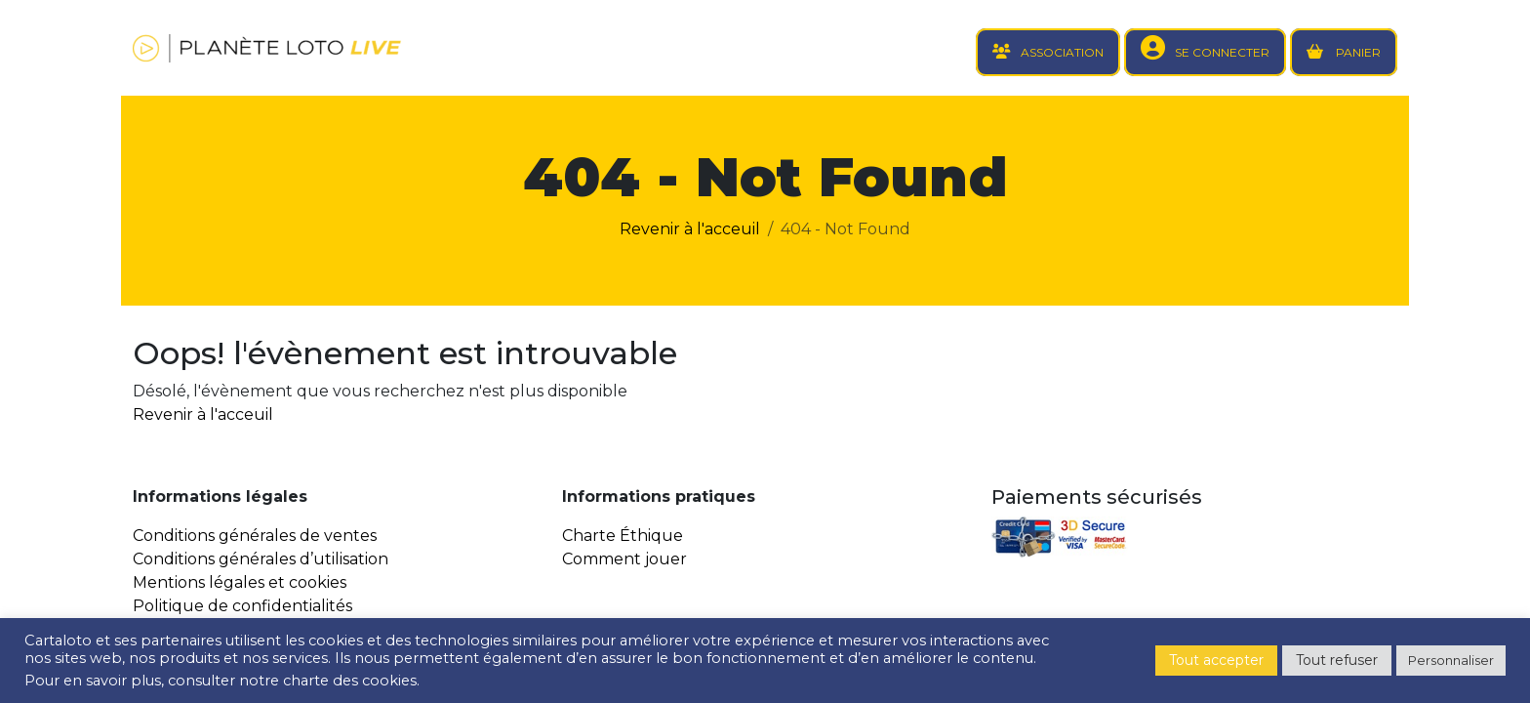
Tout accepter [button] (1216, 660)
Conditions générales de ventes (255, 535)
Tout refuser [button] (1337, 660)
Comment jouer (624, 559)
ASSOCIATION (1062, 52)
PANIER (1357, 52)
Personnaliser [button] (1451, 660)
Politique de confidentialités (242, 606)
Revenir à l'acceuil (690, 229)
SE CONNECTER (1222, 52)
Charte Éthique (622, 535)
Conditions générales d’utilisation (260, 559)
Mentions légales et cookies (239, 582)
